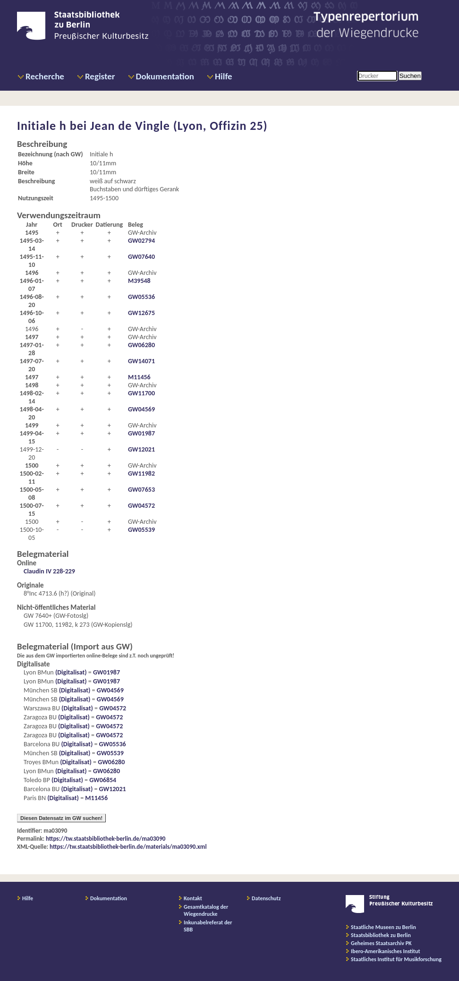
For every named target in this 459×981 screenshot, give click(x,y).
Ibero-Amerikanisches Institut (385, 951)
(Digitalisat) (70, 672)
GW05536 (141, 297)
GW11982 (141, 473)
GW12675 (141, 313)
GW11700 (141, 393)
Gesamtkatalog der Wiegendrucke (206, 910)
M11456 (139, 377)
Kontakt (193, 898)
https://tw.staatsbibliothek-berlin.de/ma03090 (105, 838)
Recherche (45, 76)
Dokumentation (165, 76)
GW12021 (141, 449)
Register (100, 76)
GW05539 (141, 530)
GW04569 (141, 409)
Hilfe (223, 76)
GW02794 (141, 241)
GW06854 (102, 780)
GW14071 (141, 361)
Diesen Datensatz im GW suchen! (61, 818)
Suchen (410, 75)
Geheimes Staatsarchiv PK (381, 943)
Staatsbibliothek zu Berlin (381, 935)
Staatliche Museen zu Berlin (383, 927)
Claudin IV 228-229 (49, 571)
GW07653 (141, 490)
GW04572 (141, 506)
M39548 (139, 281)
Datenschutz (266, 898)
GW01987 (141, 433)
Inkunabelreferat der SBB (208, 926)
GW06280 (141, 345)
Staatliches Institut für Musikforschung (396, 959)
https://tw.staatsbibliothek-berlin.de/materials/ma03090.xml (128, 846)
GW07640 (141, 257)
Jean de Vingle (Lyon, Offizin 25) (179, 125)
